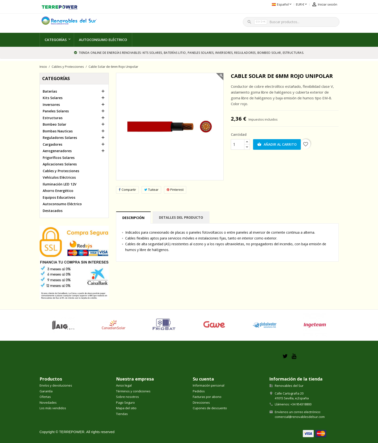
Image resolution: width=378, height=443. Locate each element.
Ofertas (45, 397)
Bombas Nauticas (58, 131)
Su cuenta (203, 379)
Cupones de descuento (210, 408)
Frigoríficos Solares (59, 157)
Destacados (52, 210)
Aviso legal (124, 385)
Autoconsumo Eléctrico (103, 39)
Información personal (208, 385)
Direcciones (201, 402)
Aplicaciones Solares (60, 164)
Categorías (56, 39)
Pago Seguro (125, 402)
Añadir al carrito (277, 144)
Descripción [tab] (133, 217)
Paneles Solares (56, 111)
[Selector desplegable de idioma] (254, 4)
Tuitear (151, 189)
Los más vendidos (53, 408)
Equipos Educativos (59, 197)
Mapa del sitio (126, 408)
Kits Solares (52, 97)
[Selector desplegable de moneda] (274, 4)
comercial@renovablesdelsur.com (300, 417)
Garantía (46, 391)
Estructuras (52, 118)
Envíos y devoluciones (56, 385)
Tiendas (122, 414)
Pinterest (175, 189)
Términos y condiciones (133, 391)
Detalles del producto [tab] (181, 217)
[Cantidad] (237, 144)
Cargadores (52, 144)
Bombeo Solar (54, 124)
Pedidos (199, 391)
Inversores (51, 104)
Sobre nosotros (127, 397)
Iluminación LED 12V (59, 184)
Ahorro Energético (58, 190)
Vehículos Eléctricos (59, 177)
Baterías (50, 91)
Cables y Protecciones (61, 171)
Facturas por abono (207, 397)
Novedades (48, 402)
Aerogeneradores (57, 151)
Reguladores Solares (60, 137)
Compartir (127, 189)
